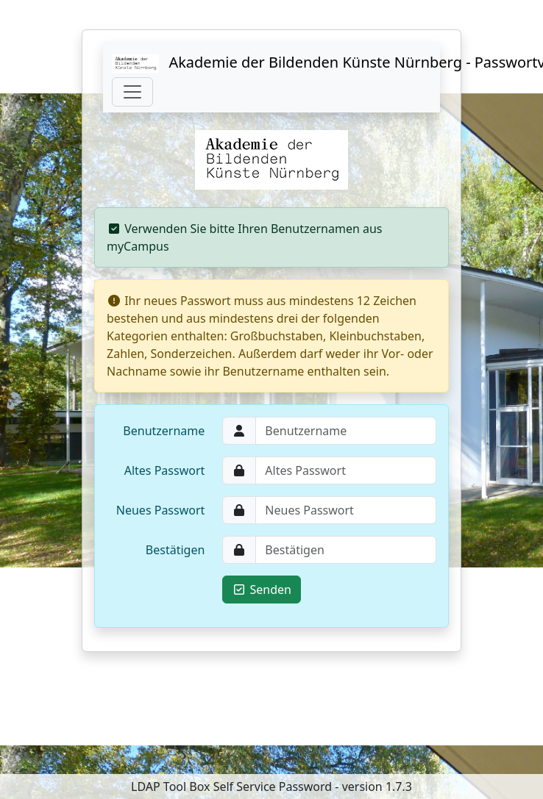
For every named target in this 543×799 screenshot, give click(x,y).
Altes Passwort (164, 470)
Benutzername (164, 431)
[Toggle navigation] (132, 92)
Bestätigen (175, 550)
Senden (261, 589)
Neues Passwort (160, 510)
